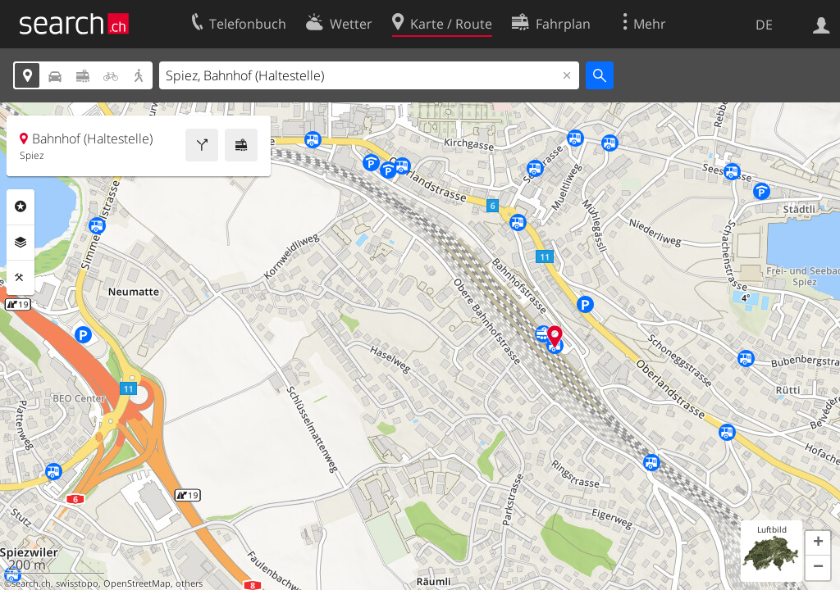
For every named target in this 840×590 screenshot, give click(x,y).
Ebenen (20, 242)
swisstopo (77, 583)
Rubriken (20, 206)
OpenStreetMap (137, 583)
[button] (818, 543)
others (189, 583)
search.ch (31, 583)
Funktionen (20, 278)
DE (764, 25)
